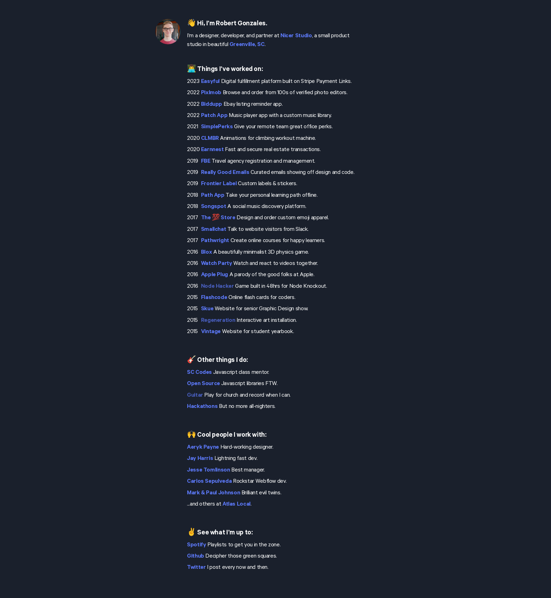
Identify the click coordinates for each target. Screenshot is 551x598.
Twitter (196, 568)
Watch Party (216, 264)
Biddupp (211, 105)
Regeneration (218, 321)
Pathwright (215, 241)
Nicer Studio (296, 36)
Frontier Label (219, 184)
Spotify (196, 545)
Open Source (203, 384)
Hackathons (202, 407)
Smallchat (213, 230)
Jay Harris (200, 459)
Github (195, 556)
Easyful (210, 82)
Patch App (214, 116)
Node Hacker (217, 287)
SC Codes (199, 373)
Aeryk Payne (203, 447)
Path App (213, 196)
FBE (205, 161)
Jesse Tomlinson (208, 470)
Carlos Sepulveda (209, 482)
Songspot (213, 207)
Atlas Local (236, 504)
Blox (206, 252)
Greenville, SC (247, 45)
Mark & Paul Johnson (213, 493)
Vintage (211, 332)
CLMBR (210, 139)
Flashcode (214, 298)
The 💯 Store (218, 218)
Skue (207, 309)
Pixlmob (211, 93)
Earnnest (212, 150)
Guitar (195, 395)
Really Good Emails (225, 173)
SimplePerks (217, 127)
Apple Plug (214, 275)
